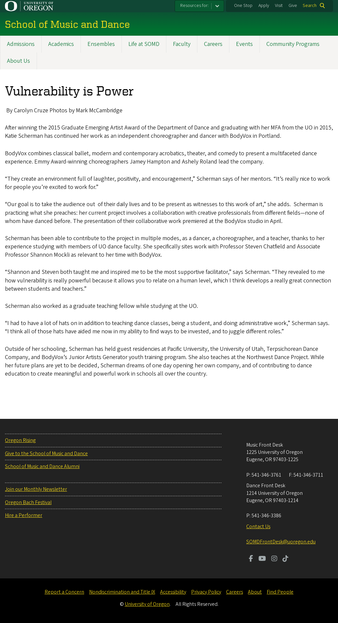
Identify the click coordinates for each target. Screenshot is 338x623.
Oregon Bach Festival (28, 502)
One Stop (243, 5)
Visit (279, 5)
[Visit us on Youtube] (262, 559)
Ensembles (101, 44)
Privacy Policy (206, 592)
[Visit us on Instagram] (274, 559)
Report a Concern (64, 592)
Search (310, 5)
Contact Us (258, 526)
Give (292, 5)
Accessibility (173, 592)
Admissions (21, 44)
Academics (61, 44)
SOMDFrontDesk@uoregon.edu (281, 541)
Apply (263, 5)
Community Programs (293, 44)
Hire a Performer (23, 515)
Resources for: (194, 5)
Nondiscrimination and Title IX (122, 592)
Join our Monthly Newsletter (36, 489)
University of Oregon (147, 604)
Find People (280, 592)
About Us (18, 61)
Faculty (181, 44)
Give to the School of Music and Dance (46, 453)
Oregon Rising (20, 440)
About (255, 592)
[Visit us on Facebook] (251, 559)
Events (244, 44)
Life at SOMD (143, 44)
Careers (213, 44)
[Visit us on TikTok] (285, 559)
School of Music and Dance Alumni (42, 466)
